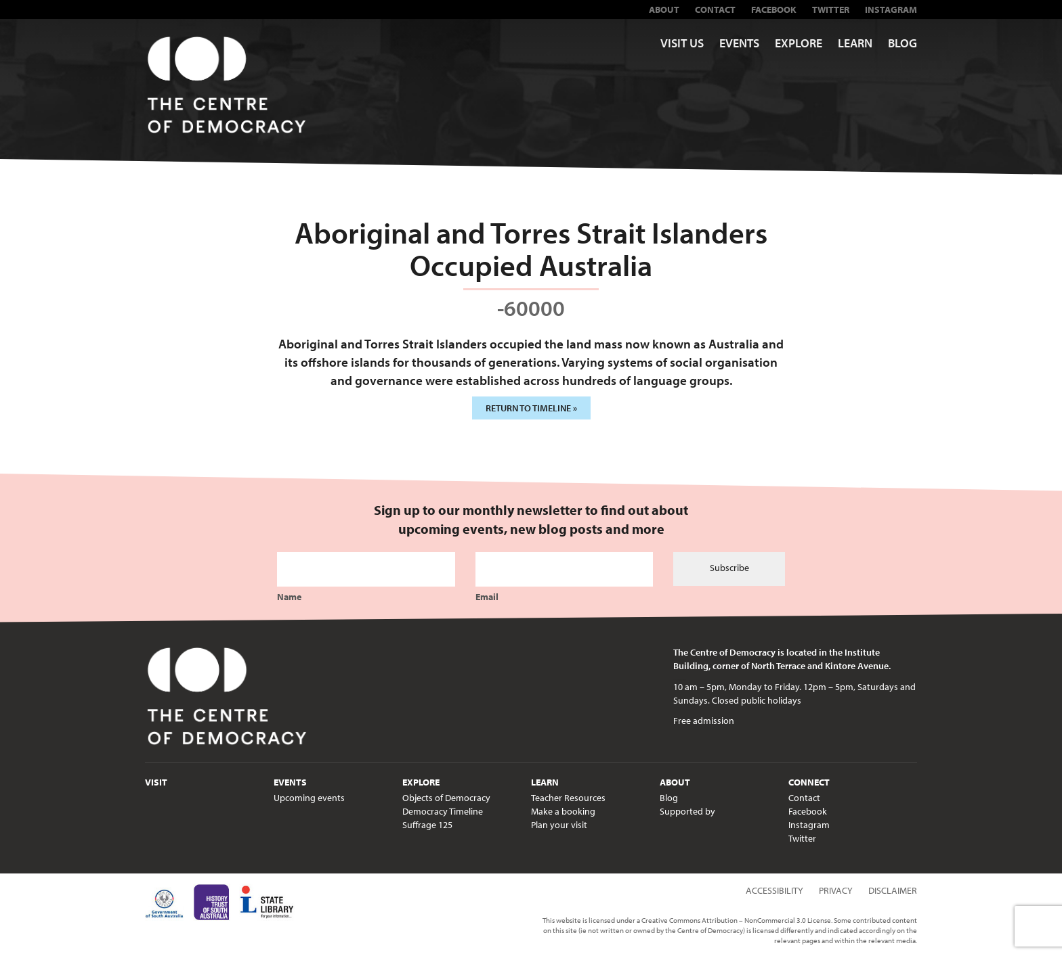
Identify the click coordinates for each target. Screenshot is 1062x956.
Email (486, 596)
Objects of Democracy (446, 798)
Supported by (687, 811)
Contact (715, 9)
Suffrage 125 (427, 825)
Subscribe (729, 568)
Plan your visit (559, 825)
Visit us (682, 43)
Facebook (773, 9)
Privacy (836, 890)
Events (739, 43)
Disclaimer (892, 890)
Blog (902, 43)
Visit (156, 782)
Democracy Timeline (442, 811)
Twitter (830, 9)
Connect (809, 782)
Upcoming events (309, 798)
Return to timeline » (531, 408)
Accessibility (774, 890)
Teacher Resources (568, 798)
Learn (855, 43)
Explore (798, 43)
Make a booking (563, 811)
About (664, 9)
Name (289, 596)
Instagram (891, 9)
